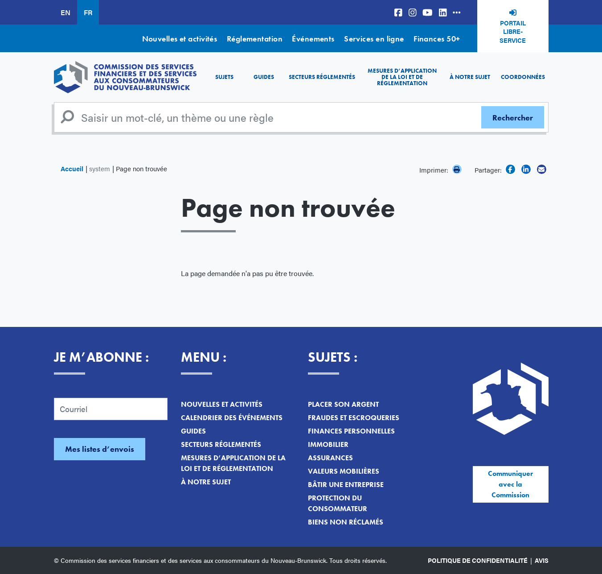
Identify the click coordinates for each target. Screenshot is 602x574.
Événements (313, 38)
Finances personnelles (351, 431)
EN (65, 12)
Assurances (330, 458)
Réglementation (255, 38)
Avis (542, 560)
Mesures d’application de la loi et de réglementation (402, 77)
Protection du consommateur (337, 503)
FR (88, 12)
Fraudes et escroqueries (353, 417)
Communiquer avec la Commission (510, 484)
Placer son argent (343, 404)
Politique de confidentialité (478, 560)
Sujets (224, 77)
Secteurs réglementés (322, 77)
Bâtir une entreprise (346, 484)
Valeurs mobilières (343, 471)
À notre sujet (470, 77)
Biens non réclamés (345, 522)
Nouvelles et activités (179, 38)
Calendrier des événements (232, 417)
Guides (264, 77)
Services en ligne (374, 38)
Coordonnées (523, 77)
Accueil (72, 168)
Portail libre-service (513, 31)
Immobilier (328, 444)
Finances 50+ (437, 38)
